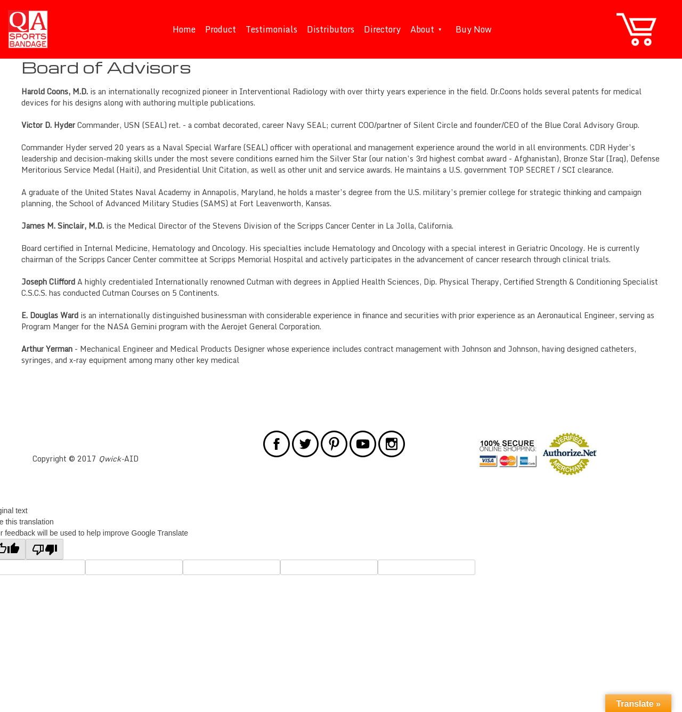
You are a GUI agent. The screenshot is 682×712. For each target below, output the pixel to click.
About (428, 29)
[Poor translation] (44, 549)
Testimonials (271, 29)
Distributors (330, 29)
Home (184, 29)
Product (220, 29)
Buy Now (474, 29)
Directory (382, 29)
